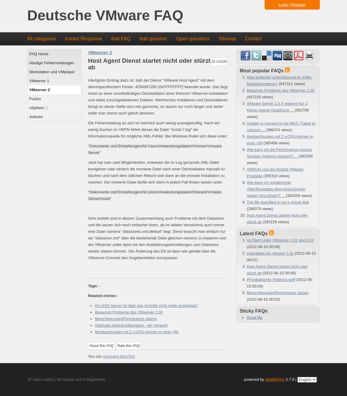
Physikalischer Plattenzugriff (271, 279)
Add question (153, 38)
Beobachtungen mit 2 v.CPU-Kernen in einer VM (136, 332)
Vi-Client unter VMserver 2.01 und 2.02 (280, 240)
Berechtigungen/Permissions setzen (126, 319)
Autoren (36, 116)
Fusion (35, 99)
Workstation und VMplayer (52, 72)
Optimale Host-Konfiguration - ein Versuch (131, 325)
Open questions (193, 38)
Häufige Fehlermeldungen (51, 63)
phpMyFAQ (275, 379)
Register (298, 4)
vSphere (38, 108)
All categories (41, 38)
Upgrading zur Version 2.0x (270, 253)
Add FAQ (120, 38)
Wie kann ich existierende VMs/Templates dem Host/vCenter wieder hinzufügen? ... (276, 189)
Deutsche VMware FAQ (105, 15)
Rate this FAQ (128, 346)
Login (283, 4)
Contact (253, 38)
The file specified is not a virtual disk (278, 202)
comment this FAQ (119, 356)
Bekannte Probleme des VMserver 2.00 (129, 312)
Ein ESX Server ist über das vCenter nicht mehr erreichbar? (146, 305)
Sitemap (227, 38)
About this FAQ (102, 346)
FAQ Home (38, 54)
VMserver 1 (39, 81)
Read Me (254, 317)
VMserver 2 (39, 90)
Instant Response (83, 38)
